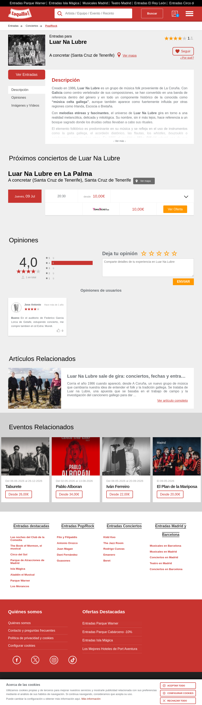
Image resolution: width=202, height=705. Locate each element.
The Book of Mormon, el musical (26, 547)
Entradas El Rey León (150, 3)
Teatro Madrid (121, 3)
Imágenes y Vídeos (25, 105)
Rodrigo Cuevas (113, 548)
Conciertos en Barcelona (166, 568)
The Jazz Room (113, 543)
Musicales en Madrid (163, 551)
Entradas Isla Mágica (64, 3)
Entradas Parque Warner (28, 3)
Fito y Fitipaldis (67, 537)
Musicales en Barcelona (165, 545)
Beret (106, 560)
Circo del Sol (18, 554)
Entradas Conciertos (124, 526)
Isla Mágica (17, 568)
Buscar (152, 13)
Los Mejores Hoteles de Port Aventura (109, 645)
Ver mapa (145, 181)
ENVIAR (183, 282)
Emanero (109, 554)
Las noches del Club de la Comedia (27, 539)
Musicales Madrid (95, 3)
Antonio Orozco (67, 543)
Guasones (63, 560)
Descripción (20, 90)
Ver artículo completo (172, 400)
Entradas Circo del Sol (185, 3)
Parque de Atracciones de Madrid (27, 562)
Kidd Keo (109, 537)
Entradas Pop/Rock (77, 526)
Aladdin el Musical (22, 574)
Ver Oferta (175, 209)
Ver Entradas (26, 74)
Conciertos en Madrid (164, 557)
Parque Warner (20, 580)
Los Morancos (19, 586)
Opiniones (18, 97)
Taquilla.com (17, 10)
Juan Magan (65, 548)
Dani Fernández (67, 554)
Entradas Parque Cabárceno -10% (107, 630)
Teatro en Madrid (161, 563)
